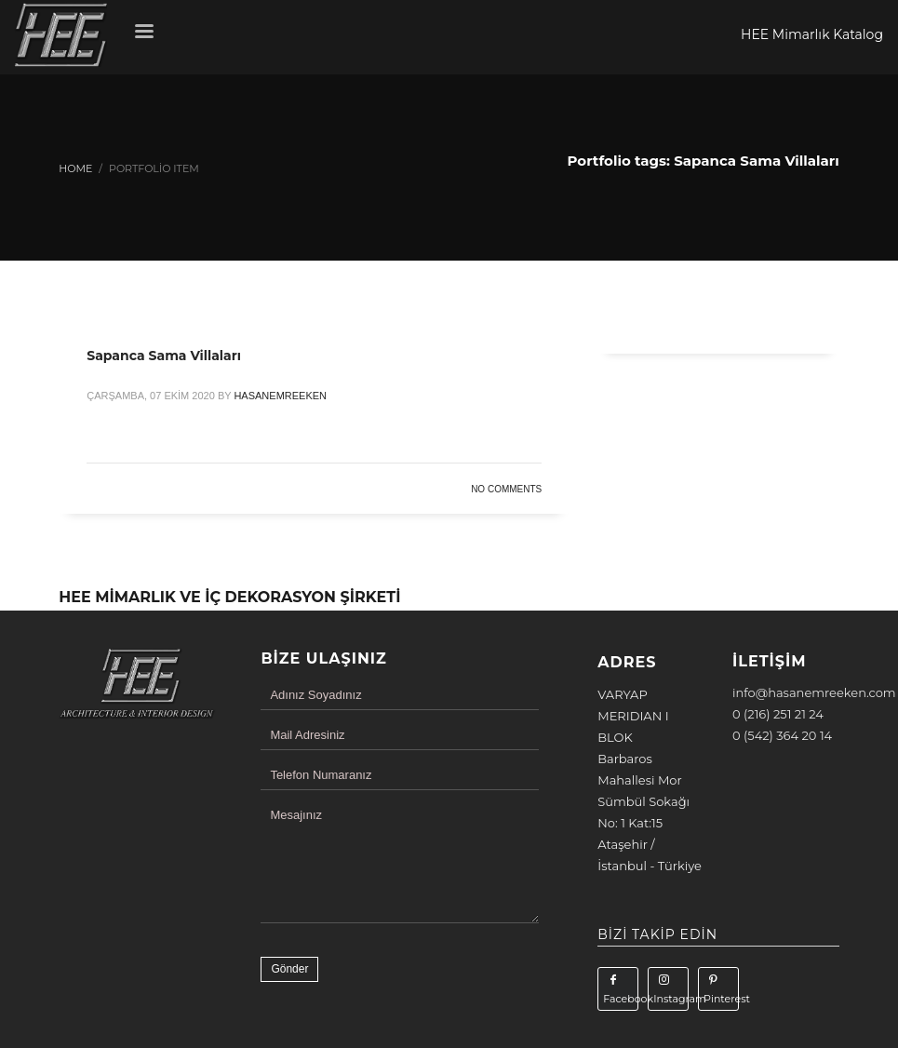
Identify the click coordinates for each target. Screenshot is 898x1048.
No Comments (506, 489)
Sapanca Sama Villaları (164, 355)
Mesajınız (296, 815)
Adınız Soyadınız (315, 695)
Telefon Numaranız (320, 775)
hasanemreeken (280, 395)
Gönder (289, 968)
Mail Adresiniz (307, 735)
